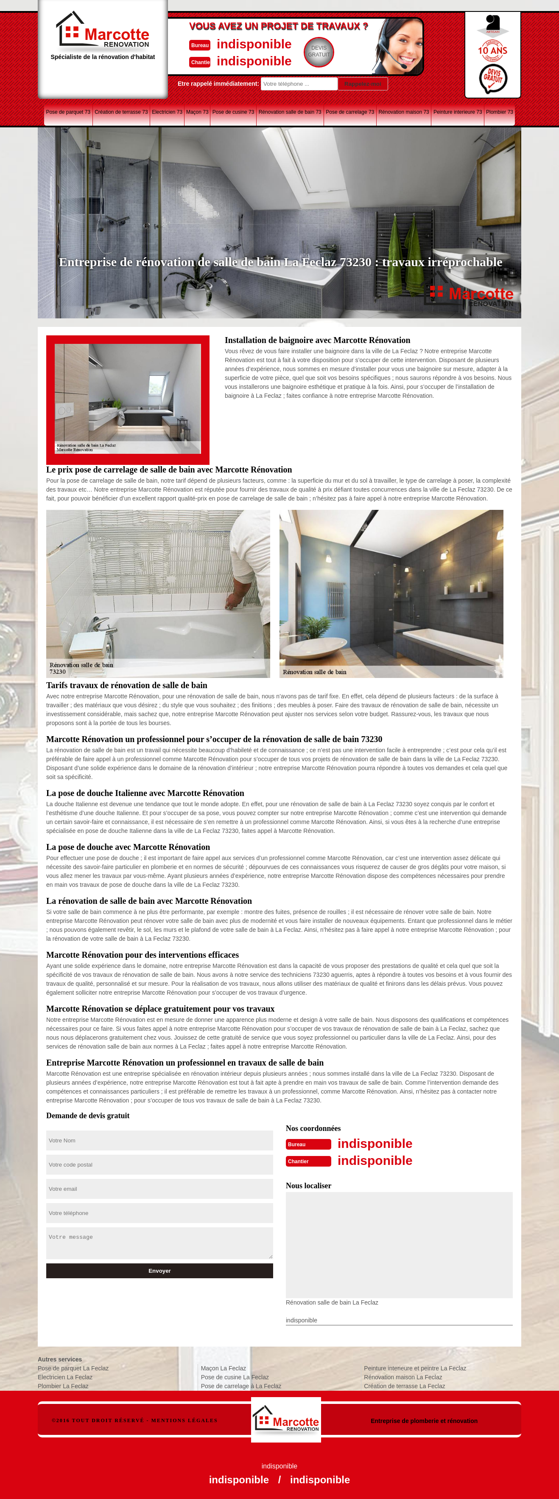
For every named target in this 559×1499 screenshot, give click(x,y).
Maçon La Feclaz (223, 1368)
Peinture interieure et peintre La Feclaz (415, 1368)
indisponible (254, 44)
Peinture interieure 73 (457, 112)
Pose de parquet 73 (68, 112)
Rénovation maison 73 (403, 112)
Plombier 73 (499, 112)
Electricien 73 (167, 112)
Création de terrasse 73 (121, 112)
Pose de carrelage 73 (350, 112)
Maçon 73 (197, 112)
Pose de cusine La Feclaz (235, 1377)
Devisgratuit (319, 51)
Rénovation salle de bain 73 (290, 112)
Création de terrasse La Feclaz (404, 1386)
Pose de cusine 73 (233, 112)
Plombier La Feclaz (63, 1386)
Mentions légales (184, 1420)
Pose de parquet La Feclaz (73, 1368)
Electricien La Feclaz (65, 1377)
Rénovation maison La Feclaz (403, 1377)
